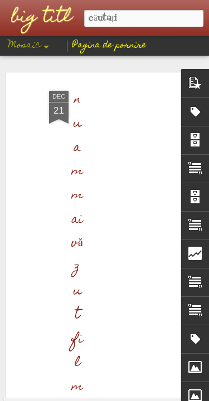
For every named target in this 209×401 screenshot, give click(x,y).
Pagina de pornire (109, 45)
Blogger (150, 393)
